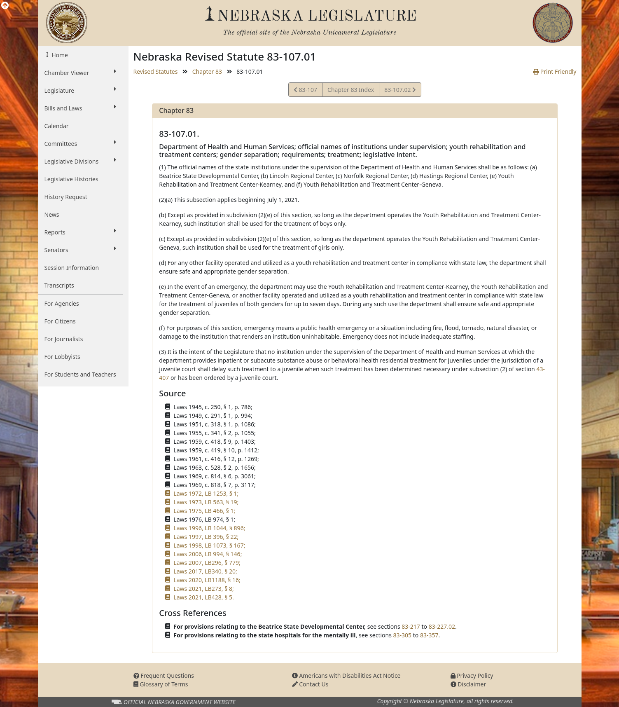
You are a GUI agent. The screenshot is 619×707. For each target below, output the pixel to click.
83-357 (429, 635)
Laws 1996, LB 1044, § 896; (209, 528)
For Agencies (61, 303)
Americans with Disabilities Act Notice (346, 675)
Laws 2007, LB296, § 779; (206, 563)
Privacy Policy (472, 675)
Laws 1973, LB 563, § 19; (205, 502)
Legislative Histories (71, 179)
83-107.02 (400, 91)
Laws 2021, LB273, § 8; (203, 588)
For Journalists (63, 339)
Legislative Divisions (80, 161)
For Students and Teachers (80, 374)
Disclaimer (468, 684)
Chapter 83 (207, 71)
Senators (80, 250)
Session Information (71, 268)
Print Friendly (554, 71)
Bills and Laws (80, 108)
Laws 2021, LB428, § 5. (203, 597)
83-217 (411, 626)
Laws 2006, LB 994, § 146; (207, 554)
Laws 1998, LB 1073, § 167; (209, 545)
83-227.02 (442, 626)
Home (59, 55)
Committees (80, 143)
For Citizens (60, 321)
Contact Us (310, 684)
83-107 (305, 91)
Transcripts (59, 285)
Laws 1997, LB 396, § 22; (205, 537)
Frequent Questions (163, 675)
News (51, 214)
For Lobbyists (62, 357)
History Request (65, 197)
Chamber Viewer (80, 72)
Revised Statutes (155, 71)
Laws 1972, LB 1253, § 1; (205, 493)
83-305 (402, 635)
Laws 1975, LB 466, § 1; (204, 511)
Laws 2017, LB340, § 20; (205, 571)
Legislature (80, 90)
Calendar (56, 126)
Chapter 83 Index (350, 90)
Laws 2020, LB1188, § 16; (206, 580)
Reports (80, 232)
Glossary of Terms (160, 684)
